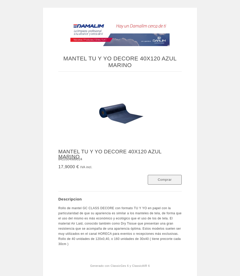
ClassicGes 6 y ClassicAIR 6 (130, 265)
